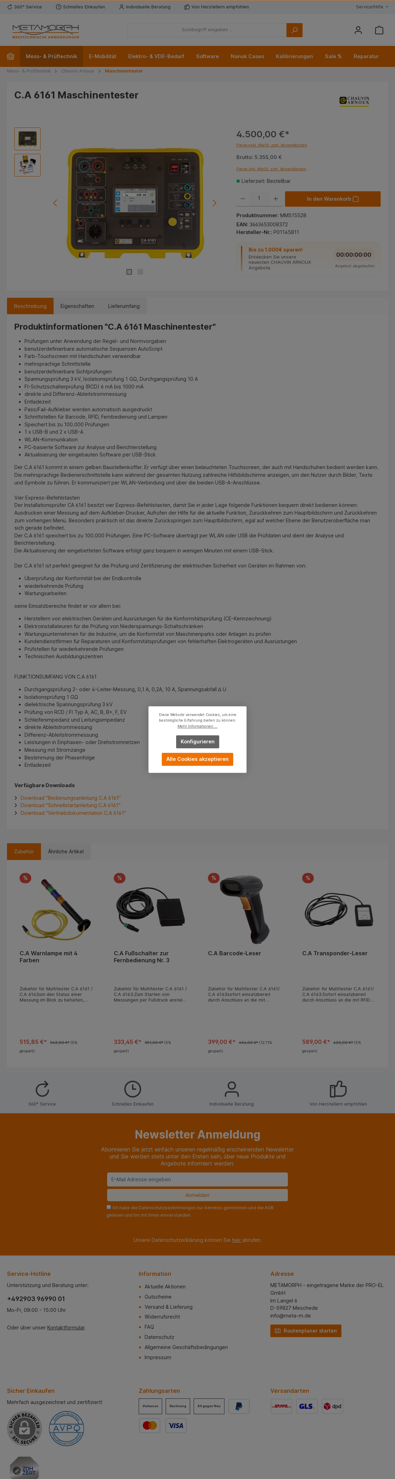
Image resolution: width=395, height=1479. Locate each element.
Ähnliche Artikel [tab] (66, 851)
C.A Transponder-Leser (335, 953)
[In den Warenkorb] (333, 199)
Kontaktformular (65, 1327)
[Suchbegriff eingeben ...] (207, 30)
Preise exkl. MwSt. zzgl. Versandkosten (271, 145)
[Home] (13, 56)
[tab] (30, 306)
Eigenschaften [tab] (77, 306)
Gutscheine (158, 1297)
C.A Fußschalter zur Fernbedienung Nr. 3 (141, 957)
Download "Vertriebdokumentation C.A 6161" (73, 813)
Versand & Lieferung (169, 1307)
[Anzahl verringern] (243, 199)
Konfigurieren (198, 741)
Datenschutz (159, 1337)
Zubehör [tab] (24, 851)
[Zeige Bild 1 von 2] (129, 272)
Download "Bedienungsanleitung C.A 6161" (71, 798)
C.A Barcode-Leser (234, 953)
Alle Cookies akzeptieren (197, 759)
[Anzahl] (259, 199)
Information (155, 1273)
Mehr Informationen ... (197, 726)
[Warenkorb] (379, 30)
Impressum (158, 1357)
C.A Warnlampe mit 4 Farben (48, 957)
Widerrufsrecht (162, 1317)
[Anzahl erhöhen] (276, 199)
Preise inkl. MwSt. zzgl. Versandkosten (271, 169)
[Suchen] (294, 30)
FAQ (149, 1327)
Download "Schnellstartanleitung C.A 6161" (70, 805)
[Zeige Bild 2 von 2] (140, 272)
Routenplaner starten (306, 1330)
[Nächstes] (214, 203)
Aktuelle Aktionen (165, 1286)
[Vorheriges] (55, 203)
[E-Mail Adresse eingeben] (197, 1179)
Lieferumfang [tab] (124, 306)
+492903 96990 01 (36, 1298)
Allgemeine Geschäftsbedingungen (186, 1347)
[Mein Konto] (358, 30)
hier (237, 1240)
